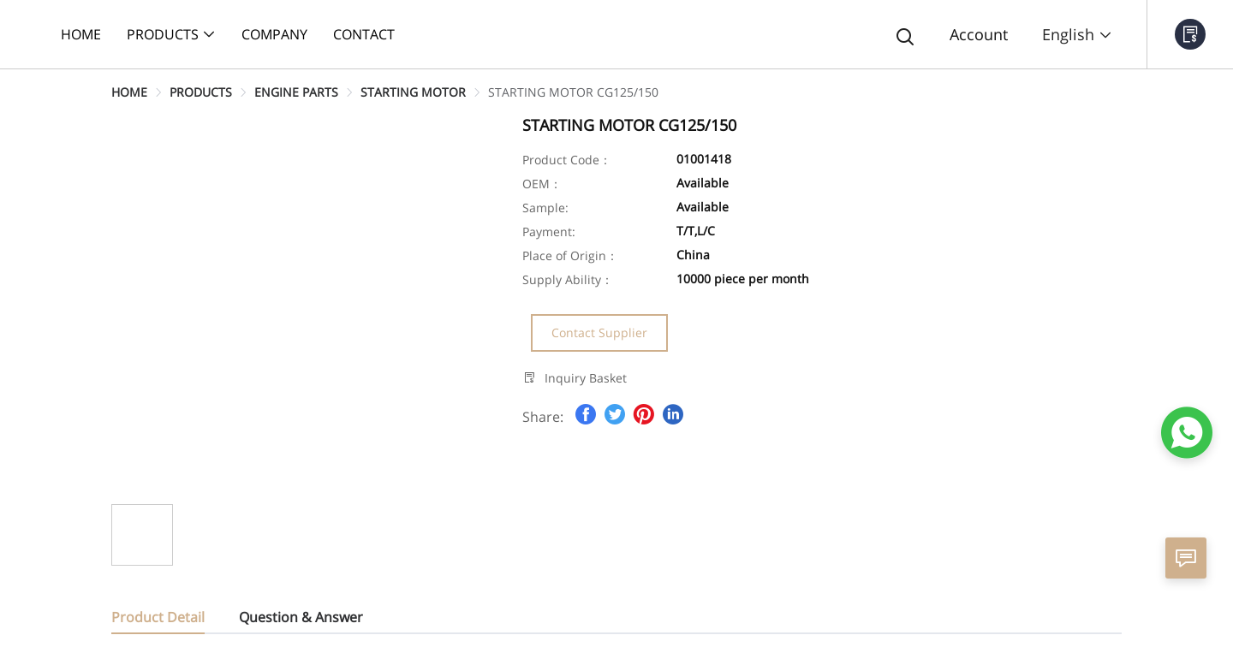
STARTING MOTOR (413, 92)
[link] (129, 92)
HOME (129, 92)
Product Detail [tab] (158, 617)
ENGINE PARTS (296, 92)
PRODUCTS (201, 92)
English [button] (1077, 34)
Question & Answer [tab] (301, 617)
